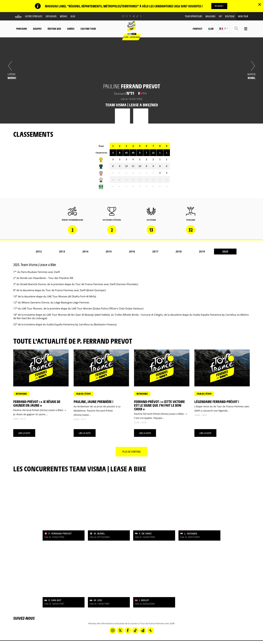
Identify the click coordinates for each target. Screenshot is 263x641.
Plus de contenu (131, 451)
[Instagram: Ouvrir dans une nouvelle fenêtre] (123, 16)
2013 (62, 251)
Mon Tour (243, 16)
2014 (85, 251)
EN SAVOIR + (219, 6)
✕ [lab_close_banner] (259, 4)
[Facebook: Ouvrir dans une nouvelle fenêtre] (130, 16)
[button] (223, 29)
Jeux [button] (72, 16)
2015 (109, 251)
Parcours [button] (21, 28)
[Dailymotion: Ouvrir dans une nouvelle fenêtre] (134, 16)
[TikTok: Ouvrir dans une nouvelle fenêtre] (137, 16)
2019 (202, 251)
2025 (225, 251)
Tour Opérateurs (193, 16)
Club (211, 28)
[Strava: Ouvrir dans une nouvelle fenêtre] (141, 16)
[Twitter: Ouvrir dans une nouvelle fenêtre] (126, 16)
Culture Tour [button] (88, 28)
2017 (155, 251)
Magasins (210, 16)
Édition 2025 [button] (54, 28)
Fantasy (197, 28)
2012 (39, 251)
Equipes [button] (37, 28)
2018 (179, 251)
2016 (132, 251)
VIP (220, 16)
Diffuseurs (51, 16)
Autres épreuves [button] (33, 16)
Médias (63, 16)
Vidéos (70, 28)
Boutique (230, 16)
